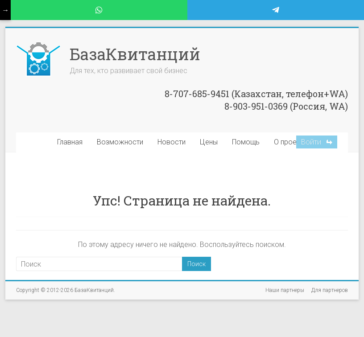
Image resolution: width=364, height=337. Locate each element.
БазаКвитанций (135, 54)
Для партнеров (329, 290)
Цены (209, 142)
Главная (70, 142)
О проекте (290, 142)
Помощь (246, 142)
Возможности (120, 142)
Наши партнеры (284, 290)
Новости (171, 142)
